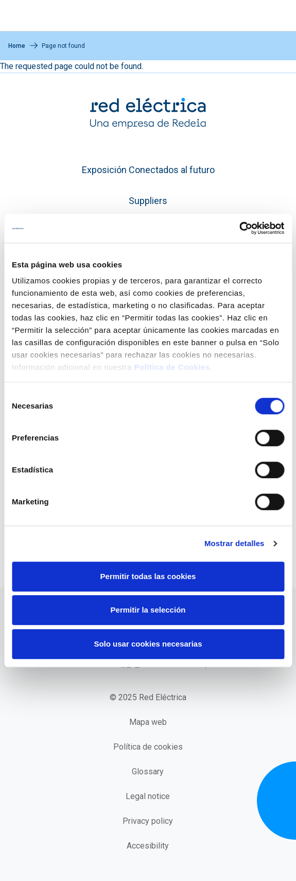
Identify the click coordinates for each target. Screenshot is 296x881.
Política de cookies (148, 747)
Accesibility (148, 846)
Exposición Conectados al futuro (148, 169)
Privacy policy (148, 821)
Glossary (148, 771)
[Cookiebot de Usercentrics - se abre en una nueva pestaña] (239, 228)
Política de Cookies (172, 367)
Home (16, 45)
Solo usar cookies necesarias (148, 643)
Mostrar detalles (234, 543)
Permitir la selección (148, 609)
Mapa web (148, 722)
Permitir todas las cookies (148, 576)
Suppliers (148, 200)
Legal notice (148, 796)
